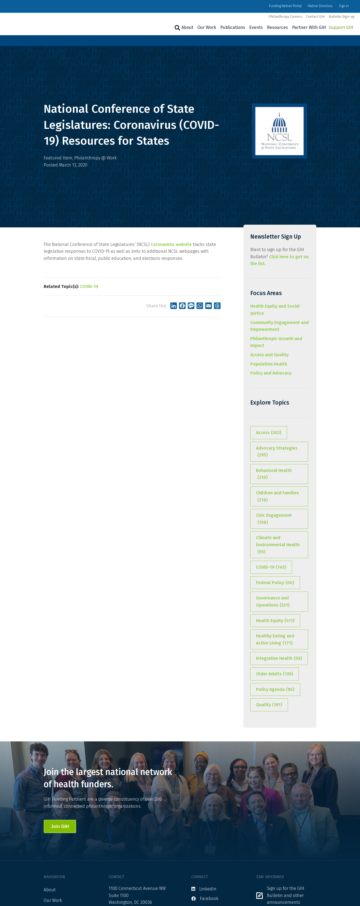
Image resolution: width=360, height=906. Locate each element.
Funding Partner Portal (285, 6)
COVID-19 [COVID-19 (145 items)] (271, 567)
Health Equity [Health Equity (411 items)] (275, 620)
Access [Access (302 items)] (268, 432)
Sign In (344, 6)
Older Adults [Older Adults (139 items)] (274, 674)
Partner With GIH (309, 27)
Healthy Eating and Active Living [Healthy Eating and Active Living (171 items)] (275, 639)
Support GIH (341, 27)
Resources (277, 27)
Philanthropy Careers (285, 16)
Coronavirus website (171, 244)
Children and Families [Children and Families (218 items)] (277, 496)
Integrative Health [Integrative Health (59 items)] (279, 658)
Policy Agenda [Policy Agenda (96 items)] (275, 689)
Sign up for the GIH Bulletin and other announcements (285, 895)
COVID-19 (89, 286)
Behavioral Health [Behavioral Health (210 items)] (274, 474)
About (187, 27)
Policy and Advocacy (270, 373)
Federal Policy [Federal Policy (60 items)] (275, 582)
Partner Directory (320, 6)
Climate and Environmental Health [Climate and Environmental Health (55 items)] (278, 545)
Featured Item (58, 158)
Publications (232, 27)
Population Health (268, 364)
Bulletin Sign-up (342, 16)
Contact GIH (315, 16)
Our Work (206, 27)
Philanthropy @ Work (95, 158)
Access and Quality (269, 354)
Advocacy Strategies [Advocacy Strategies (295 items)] (276, 452)
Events (256, 27)
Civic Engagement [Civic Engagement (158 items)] (274, 519)
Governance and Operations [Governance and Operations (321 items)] (273, 601)
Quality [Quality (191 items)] (269, 704)
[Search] (176, 28)
